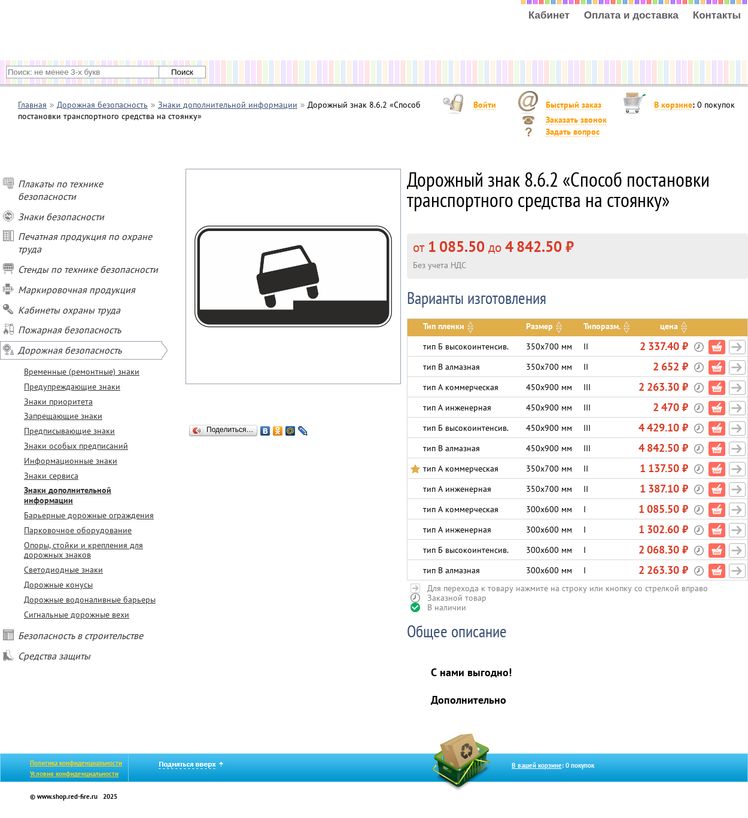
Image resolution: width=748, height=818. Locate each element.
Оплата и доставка (631, 15)
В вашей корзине (537, 765)
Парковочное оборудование (78, 530)
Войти (484, 104)
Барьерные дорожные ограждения (89, 515)
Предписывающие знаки (69, 430)
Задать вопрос (573, 131)
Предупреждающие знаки (72, 386)
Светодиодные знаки (63, 569)
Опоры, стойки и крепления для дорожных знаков (83, 550)
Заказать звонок (576, 119)
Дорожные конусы (58, 584)
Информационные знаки (70, 460)
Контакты (717, 15)
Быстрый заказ (573, 104)
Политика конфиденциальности (76, 763)
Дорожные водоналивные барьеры (90, 599)
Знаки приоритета (58, 401)
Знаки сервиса (51, 475)
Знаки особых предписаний (76, 445)
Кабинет (549, 15)
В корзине (673, 104)
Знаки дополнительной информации (67, 495)
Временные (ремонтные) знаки (81, 371)
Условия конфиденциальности (74, 774)
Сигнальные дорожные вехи (76, 614)
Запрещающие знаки (63, 415)
